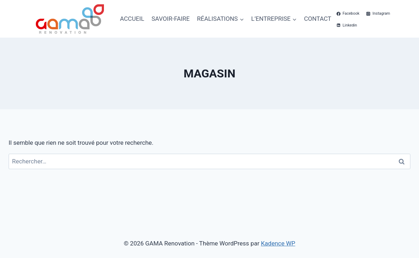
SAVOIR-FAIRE (171, 18)
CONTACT (317, 18)
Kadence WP (278, 243)
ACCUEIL (132, 18)
